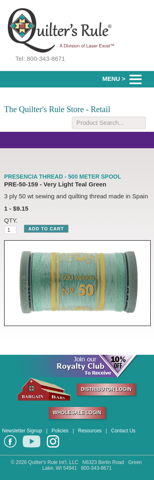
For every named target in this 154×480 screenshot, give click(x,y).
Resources (89, 431)
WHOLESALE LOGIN (77, 413)
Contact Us (123, 431)
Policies (60, 431)
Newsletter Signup (22, 431)
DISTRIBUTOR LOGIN (106, 389)
